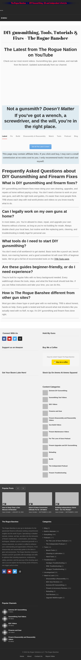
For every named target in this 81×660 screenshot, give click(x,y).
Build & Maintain (50, 531)
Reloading (52, 452)
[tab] (5, 136)
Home (22, 656)
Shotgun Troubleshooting (55, 569)
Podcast (47, 537)
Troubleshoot (49, 560)
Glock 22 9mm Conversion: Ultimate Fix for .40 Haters (38, 508)
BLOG (51, 459)
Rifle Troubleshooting (53, 566)
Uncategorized (49, 572)
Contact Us (38, 656)
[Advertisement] (20, 400)
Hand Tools (50, 556)
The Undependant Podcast (58, 466)
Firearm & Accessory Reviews (56, 588)
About (29, 656)
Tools (46, 547)
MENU (4, 18)
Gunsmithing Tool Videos (58, 397)
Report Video (50, 656)
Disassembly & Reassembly (56, 579)
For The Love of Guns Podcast (59, 438)
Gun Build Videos (55, 425)
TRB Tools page (61, 259)
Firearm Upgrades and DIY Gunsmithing (63, 445)
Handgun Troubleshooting (55, 563)
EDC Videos (53, 404)
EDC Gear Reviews (52, 582)
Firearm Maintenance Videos (59, 432)
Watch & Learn (49, 575)
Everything (48, 534)
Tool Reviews (50, 594)
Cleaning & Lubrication (54, 553)
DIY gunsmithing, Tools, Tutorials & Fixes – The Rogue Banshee (40, 35)
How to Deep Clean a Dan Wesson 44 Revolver (11, 508)
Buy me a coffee (61, 362)
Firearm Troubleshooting (57, 473)
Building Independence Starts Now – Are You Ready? (65, 508)
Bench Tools (50, 550)
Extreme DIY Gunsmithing (58, 390)
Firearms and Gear (55, 411)
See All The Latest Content (40, 147)
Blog (45, 528)
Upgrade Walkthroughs (54, 598)
